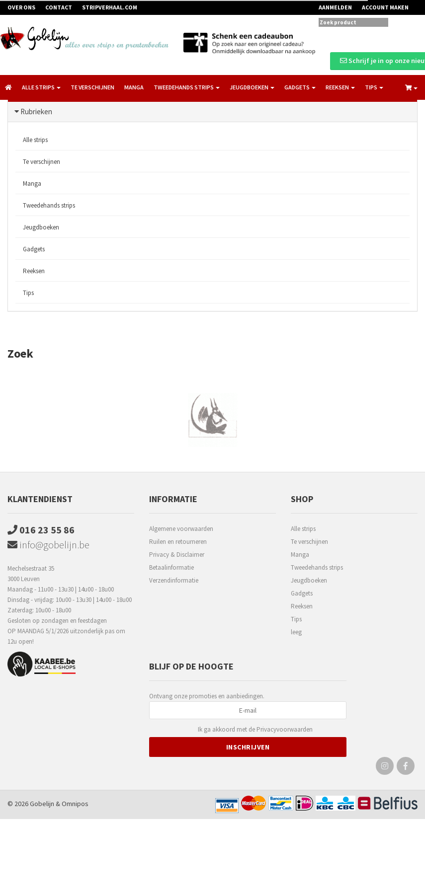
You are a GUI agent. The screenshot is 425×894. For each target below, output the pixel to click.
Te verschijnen (92, 87)
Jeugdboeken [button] (252, 87)
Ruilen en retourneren (178, 541)
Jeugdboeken (41, 227)
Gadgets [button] (300, 87)
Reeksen (34, 271)
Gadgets (34, 249)
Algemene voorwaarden (181, 528)
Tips (28, 293)
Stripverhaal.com (109, 7)
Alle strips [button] (41, 87)
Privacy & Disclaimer (176, 554)
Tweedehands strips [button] (187, 87)
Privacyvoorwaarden (284, 729)
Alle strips (35, 140)
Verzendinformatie (173, 580)
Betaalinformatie (171, 567)
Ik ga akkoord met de (255, 730)
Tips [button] (374, 87)
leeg (296, 632)
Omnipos (75, 803)
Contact (58, 7)
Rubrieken (36, 111)
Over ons (21, 7)
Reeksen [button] (340, 87)
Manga (134, 87)
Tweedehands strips (49, 205)
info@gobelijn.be (48, 544)
